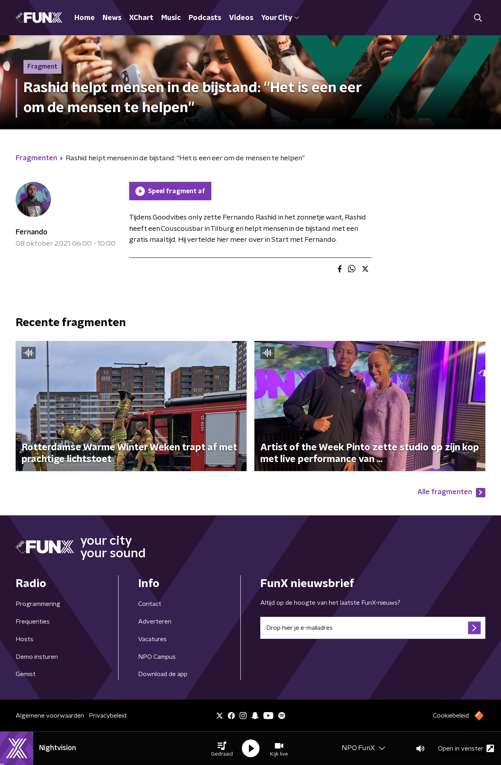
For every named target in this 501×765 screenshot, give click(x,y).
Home (84, 18)
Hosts (24, 639)
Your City (280, 18)
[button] (221, 748)
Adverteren (154, 621)
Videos (241, 18)
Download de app (162, 674)
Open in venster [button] (466, 748)
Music (171, 18)
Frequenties (33, 621)
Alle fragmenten (451, 492)
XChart (141, 18)
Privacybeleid (107, 715)
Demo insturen (37, 657)
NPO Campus (157, 657)
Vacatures (152, 639)
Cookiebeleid (451, 715)
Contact (149, 604)
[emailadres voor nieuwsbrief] (372, 628)
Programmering (38, 604)
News (112, 18)
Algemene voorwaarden (50, 715)
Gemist (26, 674)
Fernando (31, 232)
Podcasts (205, 18)
